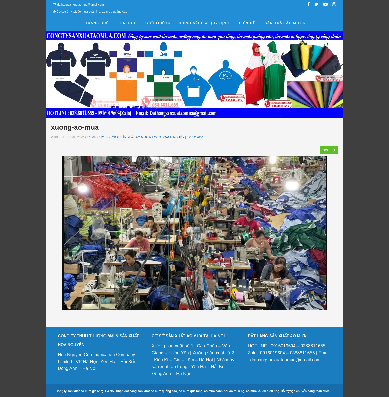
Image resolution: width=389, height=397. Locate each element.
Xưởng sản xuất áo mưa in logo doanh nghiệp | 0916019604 (155, 137)
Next (329, 150)
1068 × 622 (96, 137)
